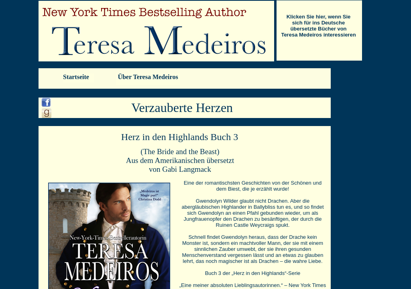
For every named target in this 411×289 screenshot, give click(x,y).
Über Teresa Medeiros (148, 76)
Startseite (76, 76)
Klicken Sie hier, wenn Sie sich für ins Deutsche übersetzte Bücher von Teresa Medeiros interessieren (318, 26)
